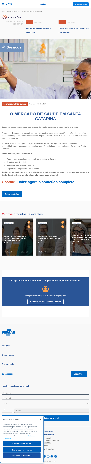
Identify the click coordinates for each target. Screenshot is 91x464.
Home (3, 11)
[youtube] (48, 456)
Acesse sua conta (81, 4)
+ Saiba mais (8, 252)
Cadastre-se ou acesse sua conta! (45, 302)
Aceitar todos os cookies (22, 443)
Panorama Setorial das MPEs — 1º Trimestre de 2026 (49, 238)
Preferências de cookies (22, 456)
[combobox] (45, 404)
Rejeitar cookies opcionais (21, 450)
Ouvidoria (45, 445)
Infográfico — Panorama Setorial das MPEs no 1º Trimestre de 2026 (15, 238)
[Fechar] (40, 419)
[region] (22, 439)
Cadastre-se (79, 374)
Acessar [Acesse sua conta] (9, 374)
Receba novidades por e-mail (45, 418)
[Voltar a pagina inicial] (46, 4)
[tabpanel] (18, 237)
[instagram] (51, 456)
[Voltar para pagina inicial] (45, 332)
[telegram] (55, 456)
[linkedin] (44, 456)
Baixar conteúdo (12, 194)
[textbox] (46, 403)
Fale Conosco (45, 443)
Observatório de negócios (13, 11)
